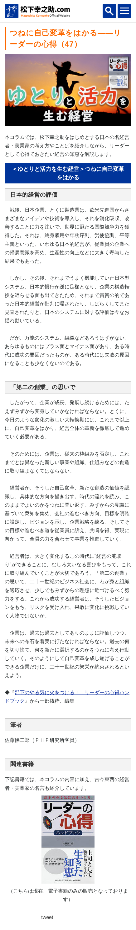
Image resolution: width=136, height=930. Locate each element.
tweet (47, 917)
